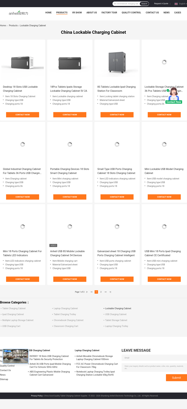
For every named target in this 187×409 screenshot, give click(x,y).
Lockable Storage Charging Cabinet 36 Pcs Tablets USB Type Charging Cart (164, 89)
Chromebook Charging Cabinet (69, 320)
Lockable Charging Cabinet (118, 308)
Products (61, 12)
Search (144, 4)
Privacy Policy (37, 396)
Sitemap (4, 379)
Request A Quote (161, 3)
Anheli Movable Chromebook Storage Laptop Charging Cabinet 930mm (94, 357)
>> (106, 292)
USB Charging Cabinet (116, 314)
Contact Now (22, 114)
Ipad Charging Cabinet (13, 314)
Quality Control (131, 12)
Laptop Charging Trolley (116, 326)
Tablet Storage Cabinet (116, 320)
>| (110, 292)
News (167, 12)
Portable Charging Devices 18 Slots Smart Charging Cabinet (69, 171)
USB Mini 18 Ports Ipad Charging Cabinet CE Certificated (163, 253)
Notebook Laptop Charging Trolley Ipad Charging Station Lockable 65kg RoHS (95, 373)
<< (92, 292)
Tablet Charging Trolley (65, 314)
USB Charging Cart (11, 326)
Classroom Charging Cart (66, 326)
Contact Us (152, 12)
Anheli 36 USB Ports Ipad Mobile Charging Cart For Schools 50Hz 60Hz (50, 365)
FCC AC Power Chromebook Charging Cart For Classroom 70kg (97, 365)
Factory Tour (109, 12)
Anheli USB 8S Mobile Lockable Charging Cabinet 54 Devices (67, 253)
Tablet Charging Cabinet (14, 308)
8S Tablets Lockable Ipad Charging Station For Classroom (116, 88)
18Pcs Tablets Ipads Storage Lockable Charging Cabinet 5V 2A (68, 88)
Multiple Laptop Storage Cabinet (18, 320)
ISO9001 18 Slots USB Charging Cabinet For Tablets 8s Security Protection (49, 357)
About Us (91, 12)
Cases (177, 12)
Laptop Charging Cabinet (66, 308)
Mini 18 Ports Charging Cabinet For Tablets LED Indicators (22, 253)
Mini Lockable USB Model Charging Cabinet (164, 171)
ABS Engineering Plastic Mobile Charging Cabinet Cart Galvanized (50, 373)
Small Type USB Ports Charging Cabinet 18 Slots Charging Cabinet (116, 171)
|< (87, 292)
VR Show (77, 12)
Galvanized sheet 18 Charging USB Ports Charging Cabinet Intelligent (116, 253)
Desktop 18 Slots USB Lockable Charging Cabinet (20, 88)
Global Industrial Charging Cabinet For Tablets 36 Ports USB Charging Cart (22, 171)
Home (48, 12)
